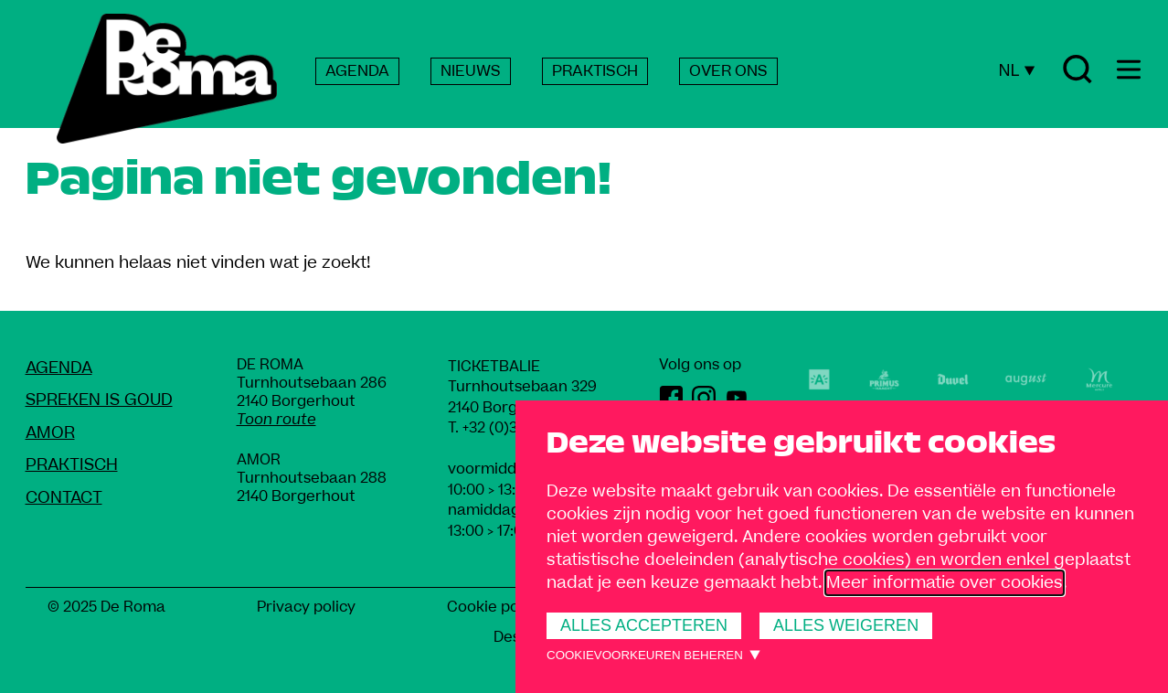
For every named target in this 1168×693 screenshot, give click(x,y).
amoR (50, 432)
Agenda (59, 368)
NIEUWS (471, 71)
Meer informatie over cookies (944, 582)
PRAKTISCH (595, 71)
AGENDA (357, 71)
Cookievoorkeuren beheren (645, 655)
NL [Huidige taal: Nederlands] (1016, 70)
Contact (64, 497)
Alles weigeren (845, 625)
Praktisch (72, 464)
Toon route (276, 420)
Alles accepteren (643, 625)
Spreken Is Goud (99, 400)
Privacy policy (306, 607)
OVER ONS (728, 71)
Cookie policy (495, 607)
